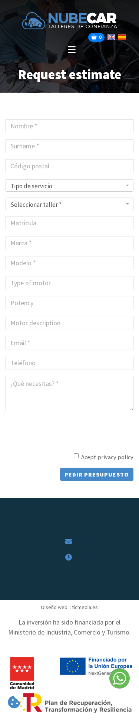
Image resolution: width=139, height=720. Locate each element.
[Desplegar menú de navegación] (69, 49)
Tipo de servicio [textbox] (31, 186)
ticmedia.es (85, 607)
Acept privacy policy (107, 457)
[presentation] (49, 428)
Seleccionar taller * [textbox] (36, 205)
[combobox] (69, 185)
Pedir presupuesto (96, 474)
